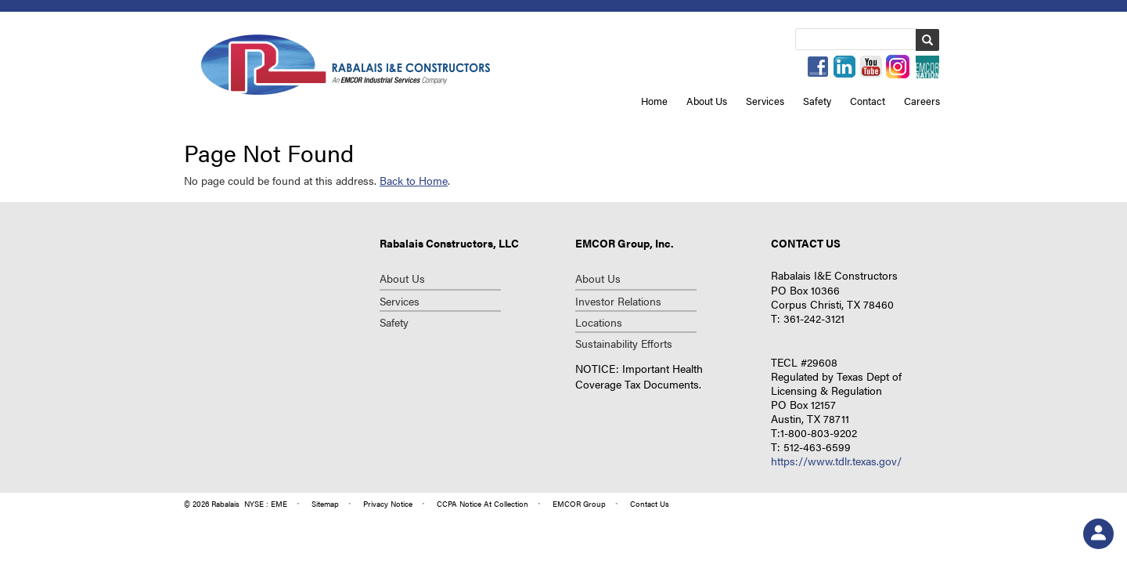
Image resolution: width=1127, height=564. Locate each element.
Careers (922, 100)
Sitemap (325, 503)
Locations (598, 322)
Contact (867, 100)
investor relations (618, 301)
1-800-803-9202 (818, 432)
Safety (817, 100)
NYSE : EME (265, 503)
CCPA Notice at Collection (482, 503)
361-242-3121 (813, 318)
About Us (706, 100)
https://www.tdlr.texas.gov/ (836, 460)
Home (654, 100)
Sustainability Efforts (623, 343)
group (579, 503)
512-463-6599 (817, 446)
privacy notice (387, 503)
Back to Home (414, 180)
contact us (649, 503)
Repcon (345, 63)
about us (598, 278)
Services (765, 100)
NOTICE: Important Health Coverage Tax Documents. (639, 376)
